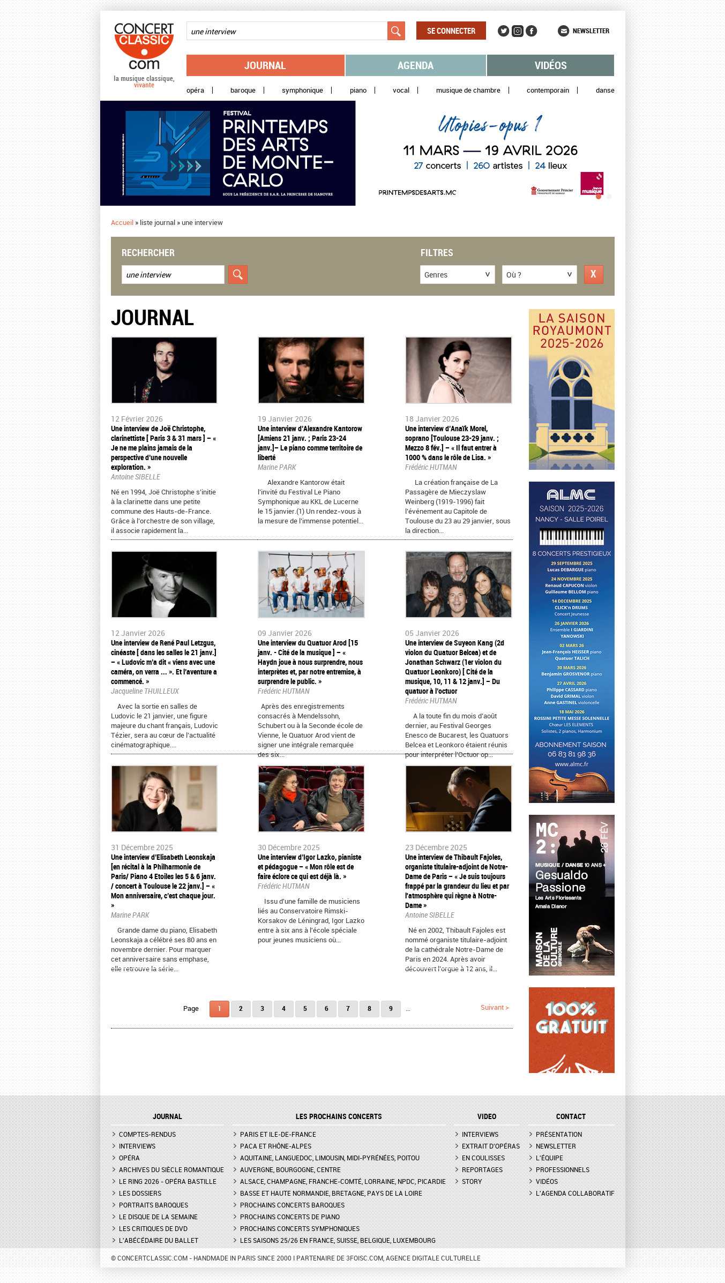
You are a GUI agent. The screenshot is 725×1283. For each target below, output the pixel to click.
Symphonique (302, 90)
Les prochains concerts (339, 1116)
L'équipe (549, 1157)
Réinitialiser (593, 274)
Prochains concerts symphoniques (300, 1228)
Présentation (559, 1134)
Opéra (195, 90)
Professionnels (562, 1169)
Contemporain (548, 90)
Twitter (504, 31)
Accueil (122, 222)
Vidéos (551, 65)
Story (472, 1181)
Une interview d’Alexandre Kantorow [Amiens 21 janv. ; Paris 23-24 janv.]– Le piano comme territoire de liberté (310, 442)
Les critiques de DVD (153, 1228)
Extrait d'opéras (491, 1146)
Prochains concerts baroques (292, 1205)
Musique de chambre (468, 90)
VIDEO (486, 1116)
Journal (265, 65)
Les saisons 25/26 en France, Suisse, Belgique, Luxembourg (338, 1240)
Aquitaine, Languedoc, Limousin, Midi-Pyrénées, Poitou (330, 1157)
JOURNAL (167, 1116)
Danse (605, 90)
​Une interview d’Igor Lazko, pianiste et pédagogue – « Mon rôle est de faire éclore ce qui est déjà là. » (309, 866)
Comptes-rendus (147, 1134)
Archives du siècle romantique (171, 1169)
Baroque (243, 90)
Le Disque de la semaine (158, 1216)
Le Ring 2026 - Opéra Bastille (167, 1181)
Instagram (518, 31)
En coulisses (483, 1157)
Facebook (531, 31)
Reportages (482, 1169)
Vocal (401, 90)
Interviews (137, 1146)
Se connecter (451, 30)
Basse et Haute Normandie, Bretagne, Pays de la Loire (331, 1193)
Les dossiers (140, 1193)
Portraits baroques (153, 1205)
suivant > (495, 1007)
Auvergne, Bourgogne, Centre (290, 1169)
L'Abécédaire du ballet (158, 1240)
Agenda (415, 65)
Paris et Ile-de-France (278, 1134)
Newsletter (591, 30)
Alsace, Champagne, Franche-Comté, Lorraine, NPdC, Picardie (343, 1181)
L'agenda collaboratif (575, 1193)
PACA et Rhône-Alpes (275, 1146)
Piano (358, 90)
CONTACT (571, 1116)
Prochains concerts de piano (290, 1216)
